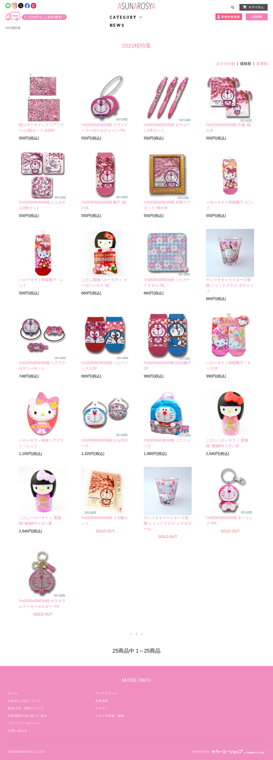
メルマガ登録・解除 (110, 715)
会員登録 (101, 700)
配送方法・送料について (25, 708)
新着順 (262, 63)
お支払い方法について (24, 700)
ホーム (13, 693)
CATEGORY (126, 17)
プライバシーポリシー (24, 723)
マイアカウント (106, 693)
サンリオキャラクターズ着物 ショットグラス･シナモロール (167, 523)
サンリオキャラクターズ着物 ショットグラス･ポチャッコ (230, 285)
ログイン (101, 708)
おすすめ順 (225, 63)
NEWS (117, 25)
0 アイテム (253, 7)
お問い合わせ (17, 730)
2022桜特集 (13, 27)
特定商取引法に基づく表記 (27, 715)
